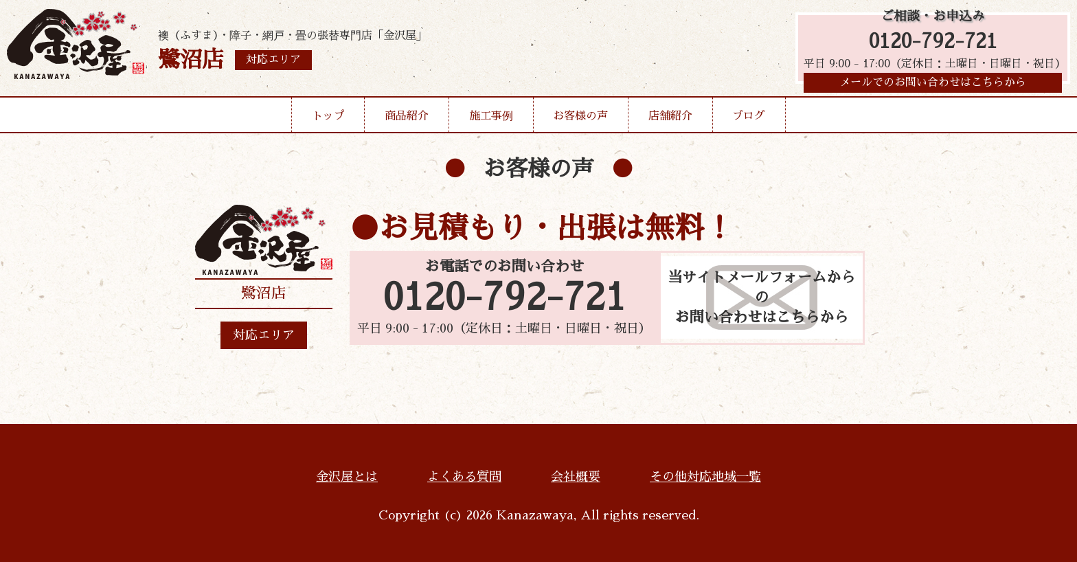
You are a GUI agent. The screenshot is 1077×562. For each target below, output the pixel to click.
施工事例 (491, 119)
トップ (328, 119)
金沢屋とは (347, 477)
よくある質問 (464, 477)
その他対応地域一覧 (705, 477)
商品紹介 (407, 119)
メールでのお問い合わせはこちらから (932, 85)
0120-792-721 (933, 43)
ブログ (748, 119)
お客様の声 (580, 119)
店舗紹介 (670, 119)
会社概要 (575, 477)
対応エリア (264, 335)
